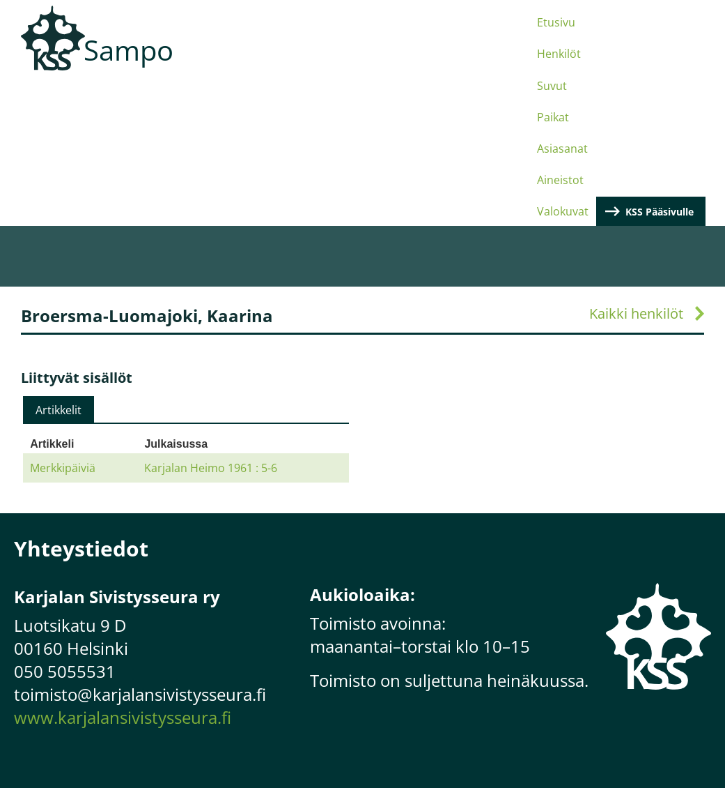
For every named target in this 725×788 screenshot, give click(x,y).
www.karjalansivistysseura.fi (122, 570)
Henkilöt (276, 65)
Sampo (128, 50)
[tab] (58, 263)
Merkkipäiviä (62, 321)
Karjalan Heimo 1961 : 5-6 (210, 321)
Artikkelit (58, 263)
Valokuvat (553, 65)
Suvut (327, 65)
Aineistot (490, 65)
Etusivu (221, 65)
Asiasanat (427, 65)
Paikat (372, 65)
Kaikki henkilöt (636, 167)
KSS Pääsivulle (667, 65)
